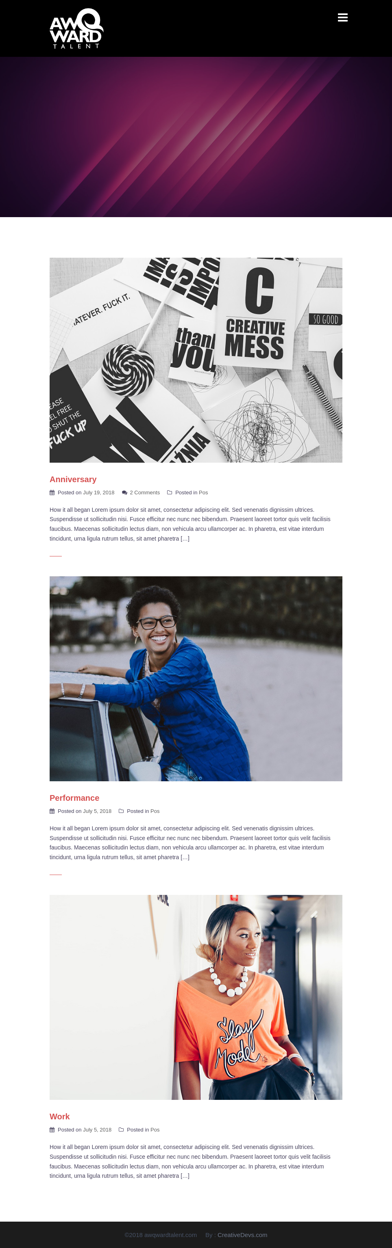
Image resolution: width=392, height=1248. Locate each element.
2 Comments (145, 492)
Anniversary (73, 479)
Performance (74, 797)
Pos (203, 492)
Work (60, 1116)
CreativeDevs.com (243, 1234)
